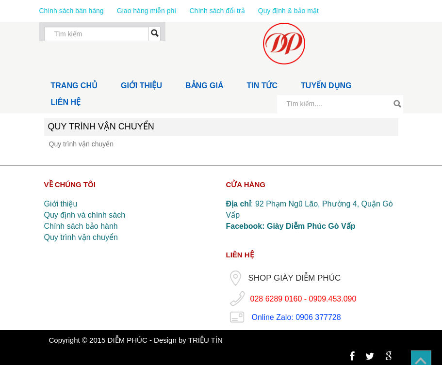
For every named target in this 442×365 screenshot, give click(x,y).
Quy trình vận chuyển (81, 237)
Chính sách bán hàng (72, 11)
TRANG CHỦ (74, 85)
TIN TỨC (262, 85)
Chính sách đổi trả (217, 11)
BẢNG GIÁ (204, 85)
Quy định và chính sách (85, 215)
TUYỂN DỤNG (326, 85)
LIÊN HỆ (66, 102)
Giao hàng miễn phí (147, 11)
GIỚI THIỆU (141, 85)
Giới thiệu (61, 204)
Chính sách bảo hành (81, 226)
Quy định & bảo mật (288, 11)
